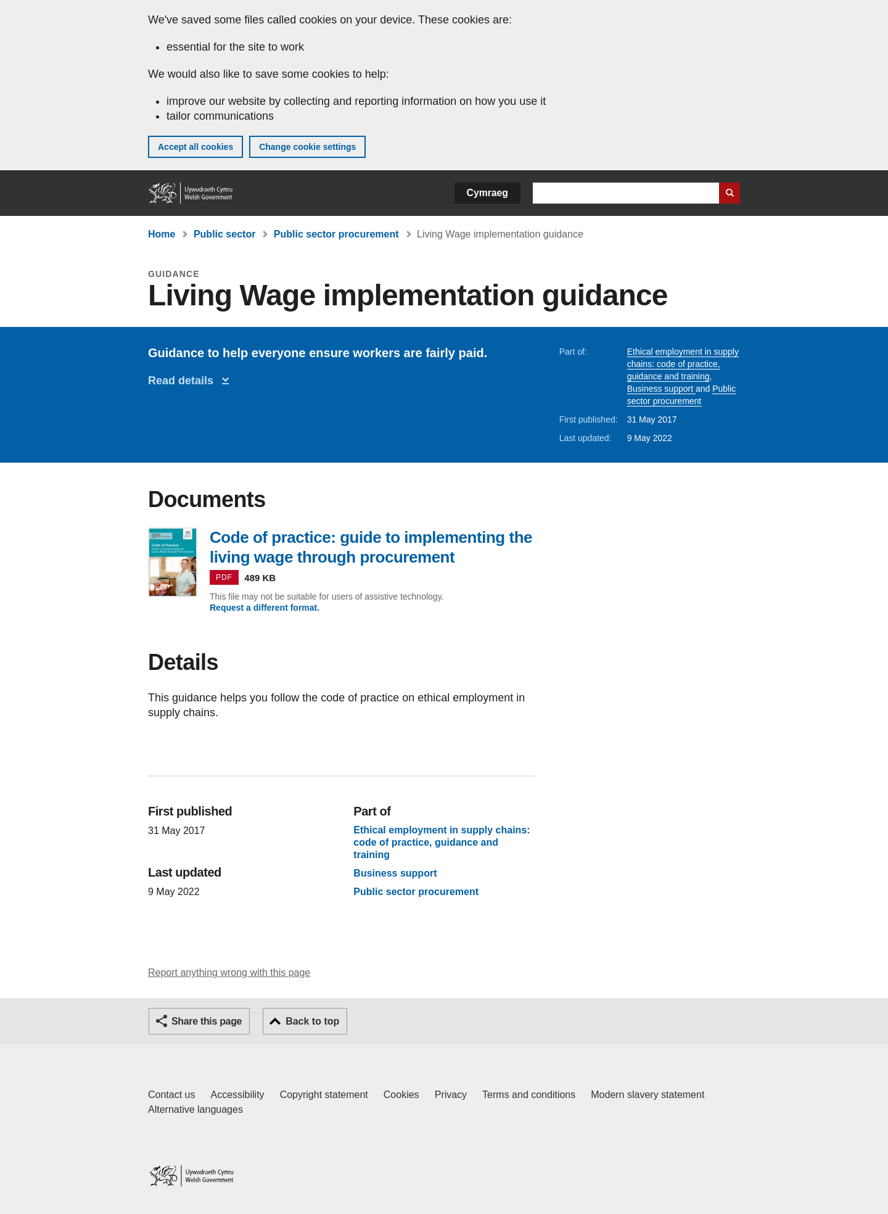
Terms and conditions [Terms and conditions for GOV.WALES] (528, 1094)
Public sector (224, 234)
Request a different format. (264, 608)
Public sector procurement (336, 234)
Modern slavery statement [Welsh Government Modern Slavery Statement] (647, 1094)
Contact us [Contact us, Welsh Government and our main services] (171, 1094)
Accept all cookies (195, 147)
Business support (661, 389)
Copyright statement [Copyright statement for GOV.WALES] (324, 1094)
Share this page (206, 1021)
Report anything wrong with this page (229, 972)
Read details (184, 380)
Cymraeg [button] (487, 193)
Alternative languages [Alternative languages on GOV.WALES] (195, 1109)
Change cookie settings (307, 147)
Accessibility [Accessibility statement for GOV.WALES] (237, 1094)
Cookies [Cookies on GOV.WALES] (401, 1094)
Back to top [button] (312, 1021)
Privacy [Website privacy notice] (451, 1094)
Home (161, 234)
